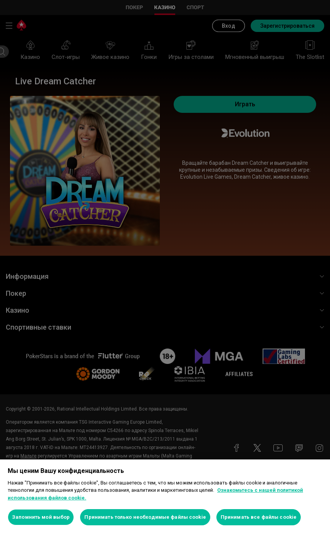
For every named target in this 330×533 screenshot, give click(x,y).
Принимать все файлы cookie (258, 517)
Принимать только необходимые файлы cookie (145, 517)
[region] (165, 496)
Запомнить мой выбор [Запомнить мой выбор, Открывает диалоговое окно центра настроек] (41, 517)
